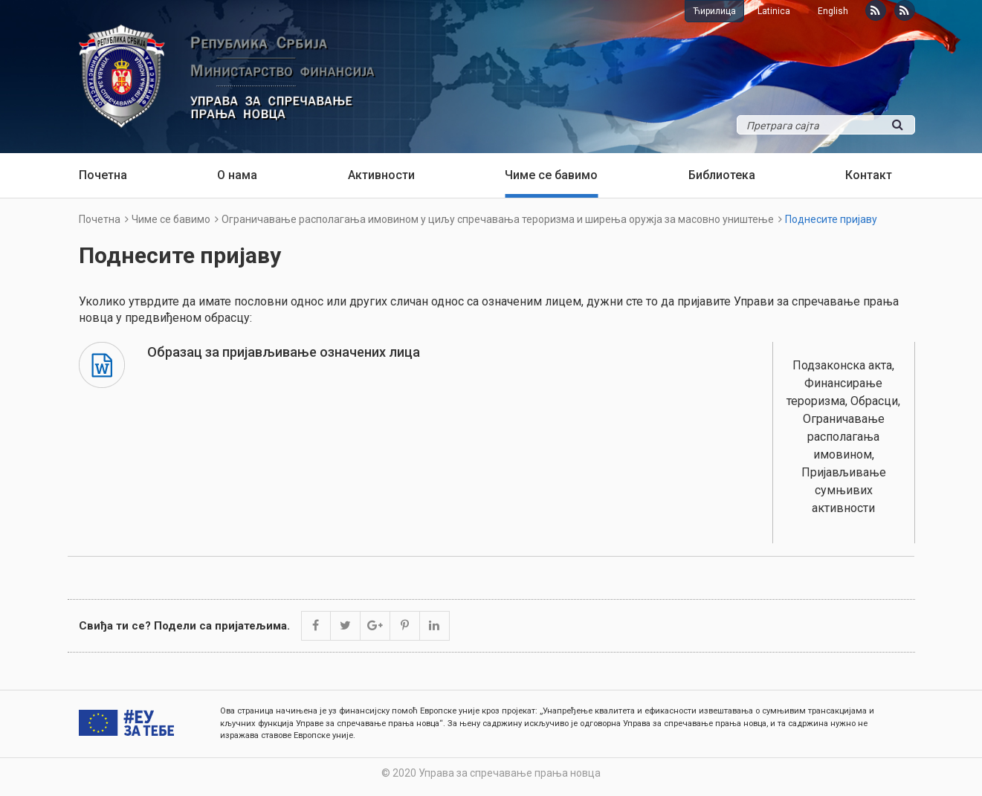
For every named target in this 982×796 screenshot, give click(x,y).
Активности (381, 175)
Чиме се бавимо (551, 175)
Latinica (774, 11)
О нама (237, 175)
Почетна (103, 175)
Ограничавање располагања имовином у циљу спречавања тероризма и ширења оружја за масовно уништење (498, 219)
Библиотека (721, 175)
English (833, 11)
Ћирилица (714, 11)
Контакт (868, 175)
